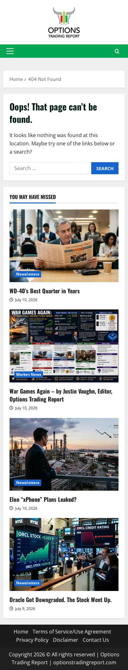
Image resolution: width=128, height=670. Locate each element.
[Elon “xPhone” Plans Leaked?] (64, 454)
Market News (28, 374)
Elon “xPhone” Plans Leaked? (43, 499)
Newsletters (27, 274)
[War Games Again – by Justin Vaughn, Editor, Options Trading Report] (64, 345)
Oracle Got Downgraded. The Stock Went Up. (61, 599)
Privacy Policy (32, 639)
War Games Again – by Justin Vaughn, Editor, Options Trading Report (61, 395)
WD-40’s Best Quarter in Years (45, 291)
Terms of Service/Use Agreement (72, 631)
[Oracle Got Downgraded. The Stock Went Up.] (64, 554)
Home (21, 631)
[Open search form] (117, 51)
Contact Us (96, 639)
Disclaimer (65, 639)
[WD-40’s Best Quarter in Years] (64, 245)
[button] (10, 51)
